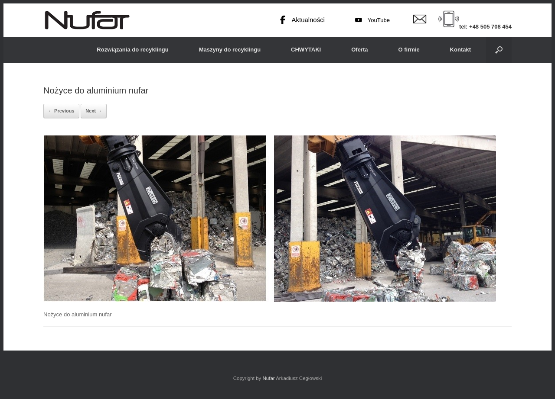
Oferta (359, 49)
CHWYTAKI (306, 49)
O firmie (408, 49)
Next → (93, 110)
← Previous (61, 110)
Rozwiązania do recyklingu (132, 49)
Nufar (268, 378)
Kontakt (460, 49)
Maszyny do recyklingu (230, 49)
